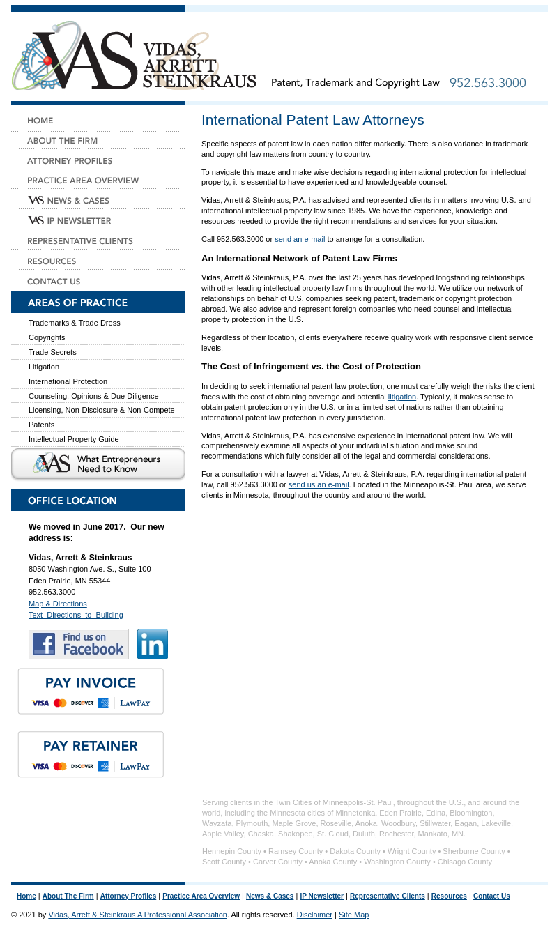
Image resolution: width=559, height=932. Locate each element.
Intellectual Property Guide (74, 439)
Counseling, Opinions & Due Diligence (94, 396)
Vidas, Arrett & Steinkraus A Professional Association (137, 914)
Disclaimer (314, 914)
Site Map (354, 914)
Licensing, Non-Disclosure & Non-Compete (102, 410)
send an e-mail (300, 239)
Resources (449, 896)
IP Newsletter (322, 896)
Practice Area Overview (201, 896)
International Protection (68, 381)
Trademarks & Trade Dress (75, 323)
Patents (41, 424)
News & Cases (269, 896)
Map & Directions (58, 603)
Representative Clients (387, 896)
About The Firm (68, 896)
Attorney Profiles (128, 896)
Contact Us (491, 896)
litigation (402, 396)
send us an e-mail (319, 484)
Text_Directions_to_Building (76, 615)
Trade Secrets (53, 352)
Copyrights (47, 337)
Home (26, 896)
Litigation (44, 366)
